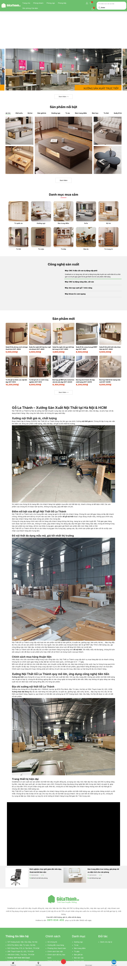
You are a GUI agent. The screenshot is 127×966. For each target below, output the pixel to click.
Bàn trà (7, 82)
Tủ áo (67, 82)
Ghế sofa (19, 82)
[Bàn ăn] (86, 207)
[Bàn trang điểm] (64, 181)
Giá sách (77, 939)
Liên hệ (50, 933)
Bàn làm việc (79, 926)
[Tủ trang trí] (108, 207)
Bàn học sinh (79, 930)
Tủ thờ (106, 82)
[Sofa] (86, 181)
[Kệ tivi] (108, 181)
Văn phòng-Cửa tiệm (30, 8)
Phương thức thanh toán (56, 917)
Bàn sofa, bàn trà (80, 936)
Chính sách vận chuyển (56, 930)
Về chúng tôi (52, 911)
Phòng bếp (62, 3)
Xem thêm (63, 149)
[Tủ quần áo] (18, 181)
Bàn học (95, 82)
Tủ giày (76, 920)
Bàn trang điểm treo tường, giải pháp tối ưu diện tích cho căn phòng (103, 839)
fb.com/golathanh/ (22, 930)
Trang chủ (26, 3)
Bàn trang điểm (81, 82)
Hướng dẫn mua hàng (55, 914)
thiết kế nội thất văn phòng (39, 846)
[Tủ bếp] (64, 207)
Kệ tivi (30, 82)
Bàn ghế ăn (42, 82)
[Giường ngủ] (41, 181)
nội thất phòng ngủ (95, 846)
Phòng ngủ (51, 3)
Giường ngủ (55, 82)
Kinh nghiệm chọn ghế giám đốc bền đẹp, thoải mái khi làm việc (46, 839)
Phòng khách (38, 3)
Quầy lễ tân (118, 82)
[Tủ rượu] (41, 207)
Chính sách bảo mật (55, 920)
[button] (63, 65)
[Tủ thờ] (18, 207)
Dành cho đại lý (106, 911)
